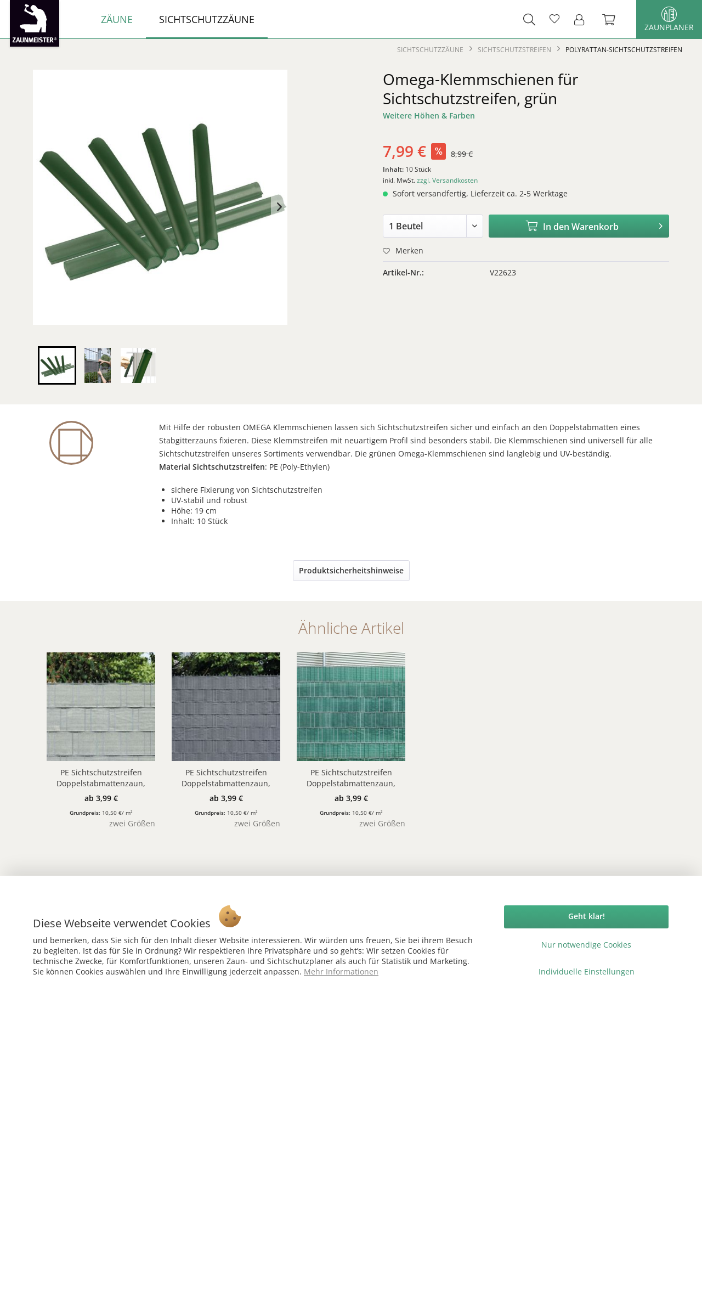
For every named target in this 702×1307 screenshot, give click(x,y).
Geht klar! (586, 916)
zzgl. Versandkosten (447, 180)
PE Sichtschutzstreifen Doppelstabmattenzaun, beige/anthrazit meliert (100, 778)
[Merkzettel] (554, 19)
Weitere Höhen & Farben (429, 115)
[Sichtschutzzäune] (207, 19)
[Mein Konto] (582, 19)
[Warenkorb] (614, 19)
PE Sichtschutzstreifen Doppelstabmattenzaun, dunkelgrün (351, 778)
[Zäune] (117, 19)
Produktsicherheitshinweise (351, 570)
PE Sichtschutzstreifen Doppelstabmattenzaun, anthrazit (226, 778)
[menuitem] (117, 19)
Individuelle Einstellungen (587, 971)
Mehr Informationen (341, 971)
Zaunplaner (669, 19)
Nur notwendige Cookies (586, 944)
